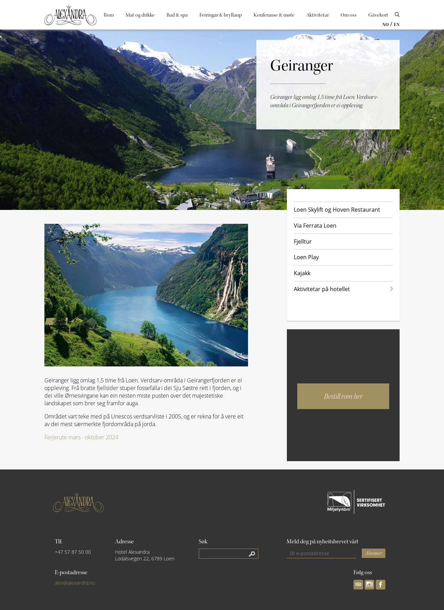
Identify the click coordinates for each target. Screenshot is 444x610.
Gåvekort (378, 15)
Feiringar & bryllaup (220, 15)
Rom (109, 15)
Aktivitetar (317, 15)
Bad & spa (177, 15)
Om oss (349, 15)
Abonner (373, 553)
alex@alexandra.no (75, 582)
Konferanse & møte (274, 15)
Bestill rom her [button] (343, 396)
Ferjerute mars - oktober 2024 (81, 437)
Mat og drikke (140, 15)
